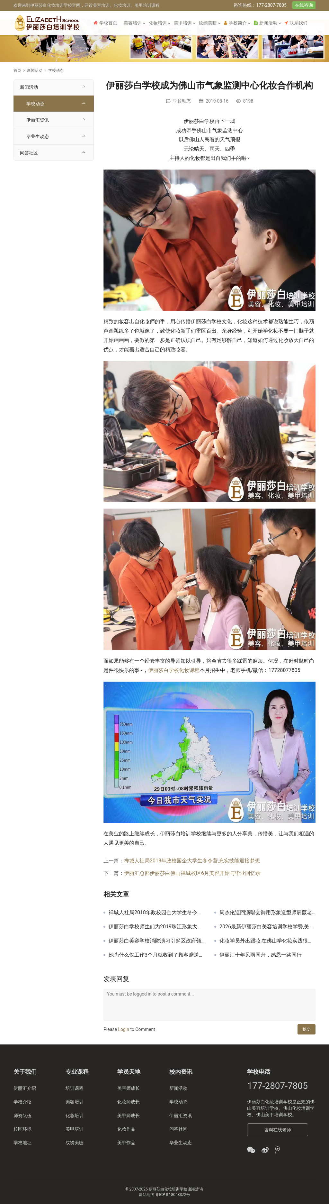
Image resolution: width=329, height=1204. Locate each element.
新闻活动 (265, 22)
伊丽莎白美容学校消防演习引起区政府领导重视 (157, 941)
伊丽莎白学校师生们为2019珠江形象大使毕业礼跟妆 (157, 927)
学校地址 (22, 1142)
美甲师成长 (128, 1115)
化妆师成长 (128, 1101)
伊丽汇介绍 (24, 1088)
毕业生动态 (37, 136)
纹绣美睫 (208, 22)
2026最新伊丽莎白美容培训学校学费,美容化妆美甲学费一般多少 (267, 927)
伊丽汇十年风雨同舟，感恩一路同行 (260, 955)
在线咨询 (304, 5)
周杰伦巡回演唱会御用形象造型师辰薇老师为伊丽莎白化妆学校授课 (267, 912)
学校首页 (105, 22)
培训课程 (75, 1088)
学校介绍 (22, 1101)
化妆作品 (126, 1129)
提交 (306, 1029)
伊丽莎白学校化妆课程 (174, 670)
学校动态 (182, 101)
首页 (17, 70)
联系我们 (295, 22)
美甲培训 (183, 22)
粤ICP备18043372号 (172, 1194)
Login (123, 1029)
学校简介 (235, 22)
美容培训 (133, 22)
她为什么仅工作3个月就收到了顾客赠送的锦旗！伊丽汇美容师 (157, 955)
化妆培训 (158, 22)
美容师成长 (128, 1088)
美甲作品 (126, 1142)
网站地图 (146, 1194)
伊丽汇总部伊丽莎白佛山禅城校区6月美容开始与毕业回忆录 (192, 873)
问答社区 (29, 152)
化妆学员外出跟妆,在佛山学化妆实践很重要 (267, 941)
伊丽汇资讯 (37, 120)
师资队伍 (22, 1115)
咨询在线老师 (277, 1129)
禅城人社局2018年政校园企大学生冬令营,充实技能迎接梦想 (192, 861)
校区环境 (22, 1129)
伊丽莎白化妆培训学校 (269, 1101)
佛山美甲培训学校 (274, 1114)
